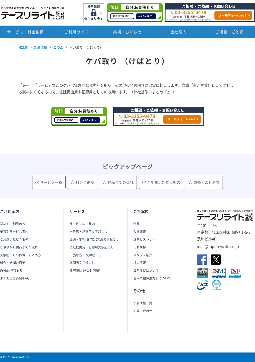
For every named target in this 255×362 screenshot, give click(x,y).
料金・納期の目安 (12, 262)
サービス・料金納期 (25, 32)
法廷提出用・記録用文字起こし (92, 247)
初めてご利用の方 (12, 223)
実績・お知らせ (127, 32)
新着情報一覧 (142, 303)
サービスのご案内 (82, 223)
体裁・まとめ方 (204, 182)
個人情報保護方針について (152, 278)
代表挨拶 (139, 247)
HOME (23, 47)
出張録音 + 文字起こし (86, 255)
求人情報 (139, 262)
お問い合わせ (142, 310)
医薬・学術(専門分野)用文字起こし (94, 239)
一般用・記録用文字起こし (89, 231)
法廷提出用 (68, 92)
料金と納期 (82, 182)
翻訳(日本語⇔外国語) (85, 270)
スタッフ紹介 (142, 255)
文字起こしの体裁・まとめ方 (20, 255)
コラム (58, 47)
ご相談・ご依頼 (229, 32)
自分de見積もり (11, 270)
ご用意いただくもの (161, 182)
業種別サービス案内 (14, 231)
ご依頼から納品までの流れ (19, 247)
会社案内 (178, 32)
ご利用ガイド (76, 32)
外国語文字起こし (82, 262)
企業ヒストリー (144, 239)
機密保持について (146, 270)
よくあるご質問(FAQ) (15, 278)
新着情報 (40, 47)
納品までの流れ (118, 182)
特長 (136, 223)
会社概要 (139, 231)
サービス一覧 (48, 182)
